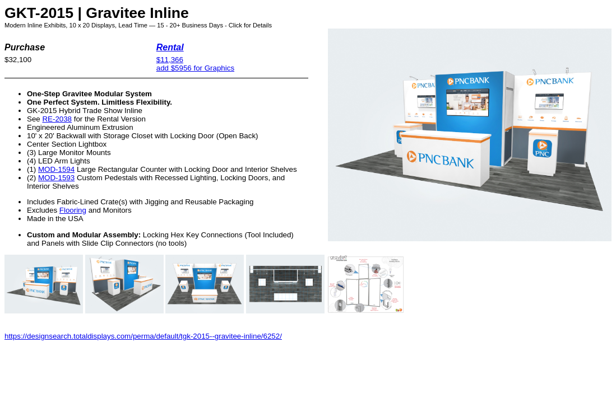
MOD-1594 (56, 169)
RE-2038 (57, 119)
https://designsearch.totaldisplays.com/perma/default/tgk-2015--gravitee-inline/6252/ (143, 336)
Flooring (72, 210)
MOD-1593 (56, 178)
